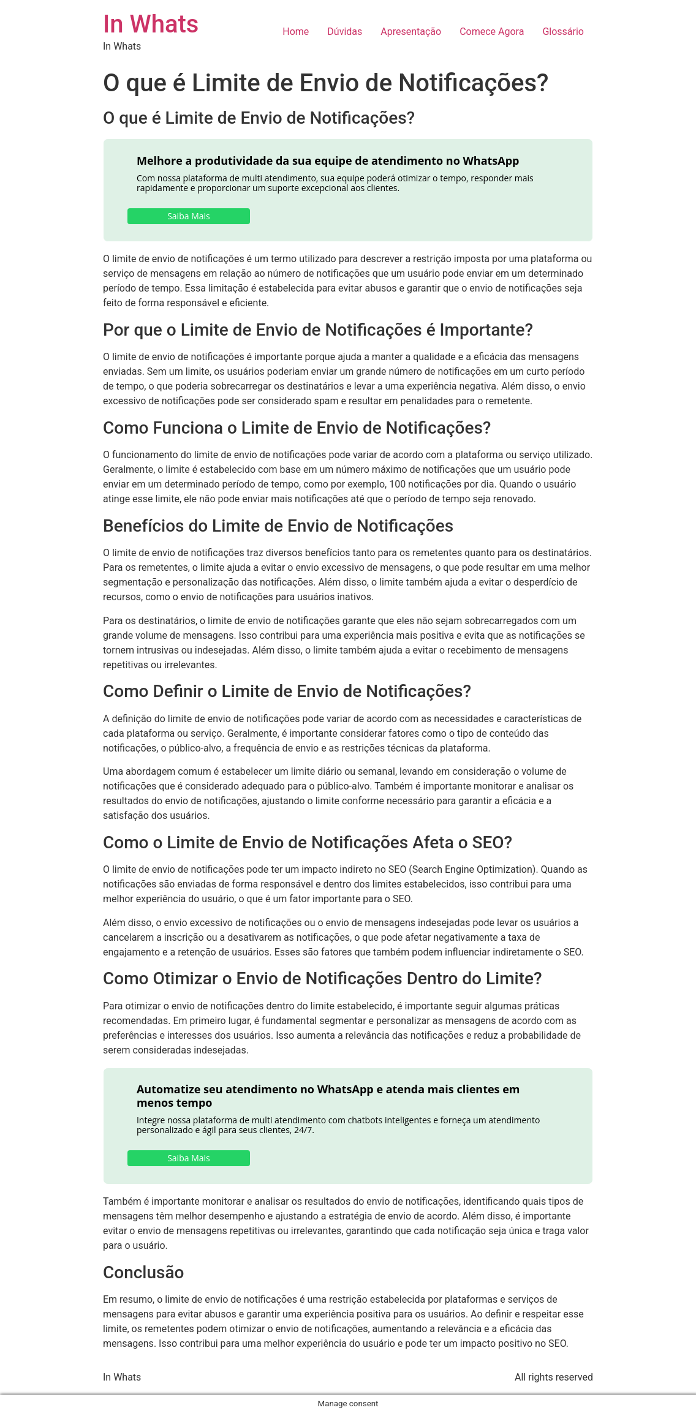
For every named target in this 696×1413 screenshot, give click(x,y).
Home (295, 31)
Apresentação (410, 31)
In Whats (151, 24)
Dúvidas (344, 31)
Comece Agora (492, 31)
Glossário (563, 31)
